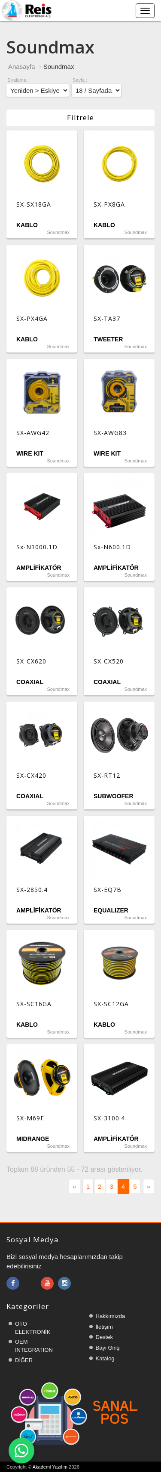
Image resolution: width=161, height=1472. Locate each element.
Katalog (105, 1358)
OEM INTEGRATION (34, 1346)
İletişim (104, 1327)
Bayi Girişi (108, 1348)
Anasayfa (21, 66)
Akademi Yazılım (50, 1466)
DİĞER (24, 1360)
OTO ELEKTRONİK (32, 1328)
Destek (104, 1337)
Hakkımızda (110, 1316)
